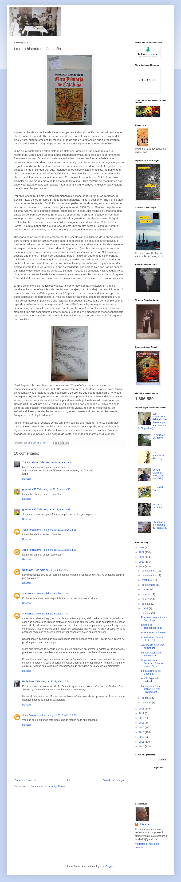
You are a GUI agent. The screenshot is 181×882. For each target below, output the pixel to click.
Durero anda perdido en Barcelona (154, 619)
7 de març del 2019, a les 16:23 (51, 570)
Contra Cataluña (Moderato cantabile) (158, 474)
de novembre (149, 575)
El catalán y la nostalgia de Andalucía (159, 525)
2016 (142, 718)
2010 (142, 746)
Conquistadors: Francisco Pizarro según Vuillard (152, 663)
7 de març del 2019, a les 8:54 (55, 462)
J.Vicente (27, 593)
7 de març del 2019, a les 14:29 (59, 549)
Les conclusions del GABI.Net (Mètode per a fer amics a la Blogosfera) (152, 421)
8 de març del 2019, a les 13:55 (59, 715)
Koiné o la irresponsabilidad (151, 626)
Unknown (27, 570)
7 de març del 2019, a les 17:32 (51, 593)
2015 (142, 722)
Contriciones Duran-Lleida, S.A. (152, 639)
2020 (142, 561)
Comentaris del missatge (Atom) (48, 786)
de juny (146, 599)
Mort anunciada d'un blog (158, 455)
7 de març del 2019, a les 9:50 (53, 489)
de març (146, 613)
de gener (147, 702)
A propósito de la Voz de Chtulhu (152, 646)
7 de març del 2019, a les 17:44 (51, 613)
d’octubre (147, 580)
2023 (142, 547)
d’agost (146, 589)
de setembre (149, 584)
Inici (69, 780)
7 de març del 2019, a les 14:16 (59, 529)
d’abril (145, 608)
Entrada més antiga (113, 780)
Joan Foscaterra (31, 529)
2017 (142, 713)
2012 (142, 736)
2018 (142, 708)
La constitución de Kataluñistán (151, 654)
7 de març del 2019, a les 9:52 (53, 509)
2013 (142, 732)
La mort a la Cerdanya (158, 436)
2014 (142, 727)
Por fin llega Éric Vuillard (150, 680)
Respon (26, 478)
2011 (142, 741)
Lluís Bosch (145, 824)
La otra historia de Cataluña (151, 672)
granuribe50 (29, 489)
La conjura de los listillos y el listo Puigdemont (150, 689)
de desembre (149, 570)
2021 (142, 557)
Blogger (109, 866)
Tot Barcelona (30, 462)
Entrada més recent (25, 780)
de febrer (147, 697)
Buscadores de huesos (153, 632)
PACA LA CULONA (157, 506)
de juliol (146, 594)
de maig (146, 603)
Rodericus (28, 681)
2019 (142, 566)
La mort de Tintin (158, 489)
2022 (142, 552)
